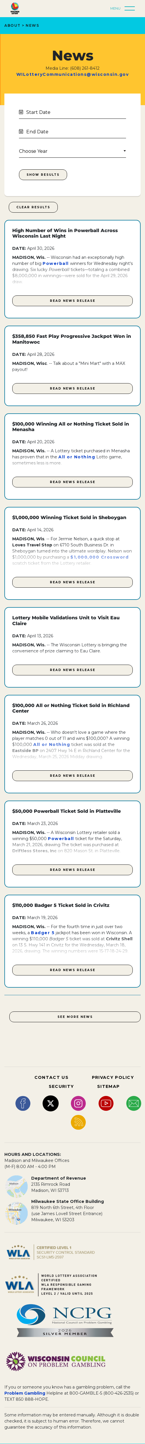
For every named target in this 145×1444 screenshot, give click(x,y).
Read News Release (72, 301)
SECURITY (61, 1086)
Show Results (43, 175)
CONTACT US (51, 1077)
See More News (75, 1017)
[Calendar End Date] (72, 131)
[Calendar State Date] (72, 112)
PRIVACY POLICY (113, 1077)
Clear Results (33, 207)
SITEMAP (108, 1086)
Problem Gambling (24, 1393)
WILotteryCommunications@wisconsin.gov (72, 74)
